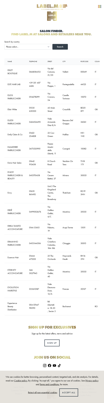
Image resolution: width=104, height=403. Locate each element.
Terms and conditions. (49, 384)
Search (60, 46)
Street (50, 61)
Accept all (68, 392)
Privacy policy (91, 380)
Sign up (52, 343)
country (98, 61)
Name (10, 61)
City (64, 61)
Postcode (84, 61)
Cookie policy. (21, 380)
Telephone (33, 61)
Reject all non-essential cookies (42, 392)
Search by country (12, 41)
